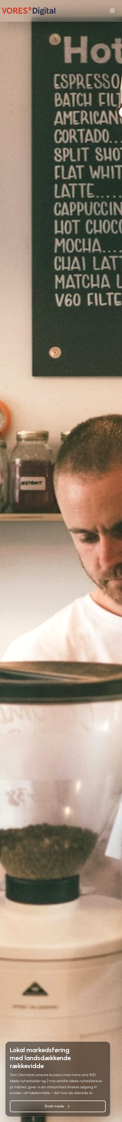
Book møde (58, 1106)
